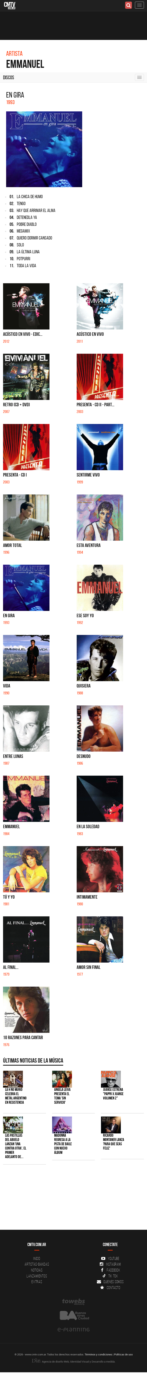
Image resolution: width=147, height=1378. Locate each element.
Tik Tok (110, 1276)
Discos (8, 77)
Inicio (36, 1258)
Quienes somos (110, 1281)
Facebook (110, 1270)
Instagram (110, 1264)
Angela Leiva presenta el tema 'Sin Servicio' (62, 1096)
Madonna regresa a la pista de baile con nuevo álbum (63, 1144)
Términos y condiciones (98, 1354)
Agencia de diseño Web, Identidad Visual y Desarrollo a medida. (73, 1361)
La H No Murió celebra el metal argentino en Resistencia (16, 1096)
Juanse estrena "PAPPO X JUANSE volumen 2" (113, 1093)
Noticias (37, 1270)
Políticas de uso (123, 1354)
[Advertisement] (71, 1199)
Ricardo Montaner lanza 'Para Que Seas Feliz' (113, 1141)
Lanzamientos (37, 1276)
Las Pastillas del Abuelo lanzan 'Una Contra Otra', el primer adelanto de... (15, 1146)
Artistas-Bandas (37, 1264)
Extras (36, 1281)
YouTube (110, 1258)
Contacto (110, 1287)
